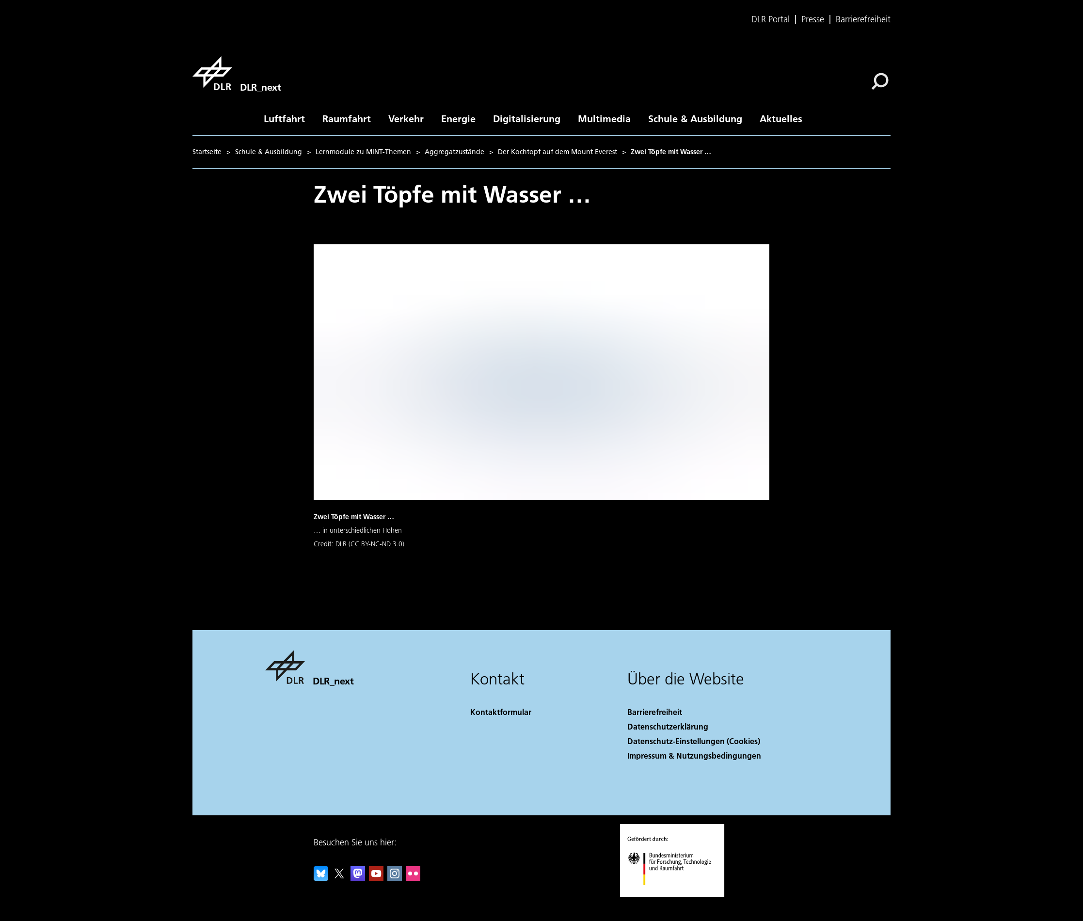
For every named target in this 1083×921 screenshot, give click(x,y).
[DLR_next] (236, 73)
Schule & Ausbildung (695, 118)
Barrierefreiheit (863, 19)
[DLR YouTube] (376, 877)
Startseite (207, 151)
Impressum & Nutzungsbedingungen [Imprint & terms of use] (694, 755)
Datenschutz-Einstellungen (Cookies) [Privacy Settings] (693, 741)
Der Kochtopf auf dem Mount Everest (557, 151)
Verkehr (406, 118)
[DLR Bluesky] (321, 877)
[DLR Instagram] (394, 877)
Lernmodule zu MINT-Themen (363, 151)
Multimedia (604, 118)
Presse (812, 19)
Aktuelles (781, 118)
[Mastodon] (357, 877)
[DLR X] (339, 877)
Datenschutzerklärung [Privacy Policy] (667, 726)
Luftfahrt (284, 118)
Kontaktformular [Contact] (500, 712)
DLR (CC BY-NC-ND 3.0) (369, 544)
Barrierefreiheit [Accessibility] (654, 712)
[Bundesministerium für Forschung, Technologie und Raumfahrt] (674, 893)
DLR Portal (770, 19)
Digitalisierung (526, 118)
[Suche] (880, 81)
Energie (458, 118)
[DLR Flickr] (413, 877)
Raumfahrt (346, 118)
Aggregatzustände (454, 151)
